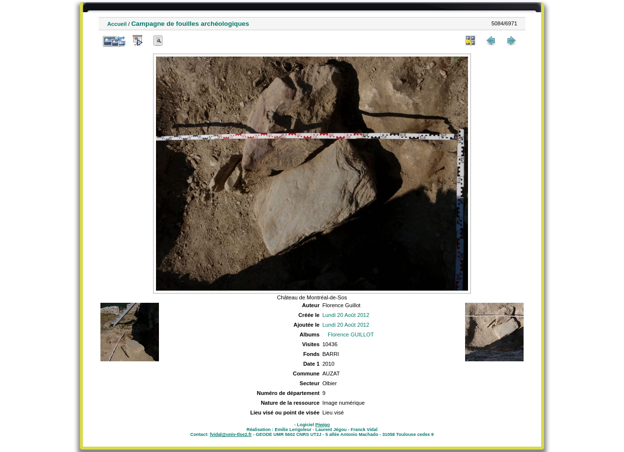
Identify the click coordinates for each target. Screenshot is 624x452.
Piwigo (322, 424)
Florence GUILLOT (351, 334)
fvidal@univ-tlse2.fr (231, 434)
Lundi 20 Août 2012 (345, 315)
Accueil (117, 24)
